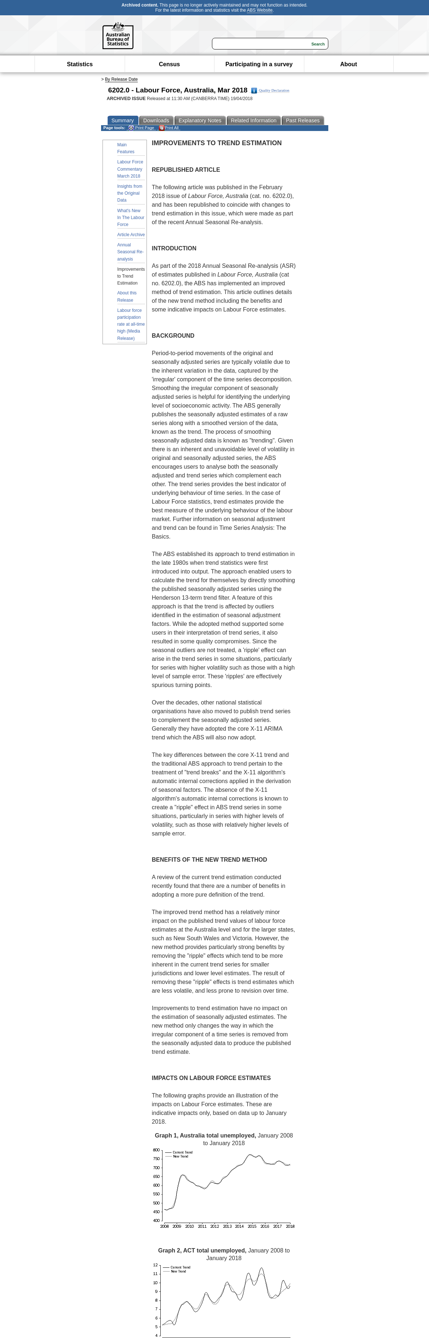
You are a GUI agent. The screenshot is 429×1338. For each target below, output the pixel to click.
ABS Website (259, 10)
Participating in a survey (259, 64)
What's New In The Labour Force (131, 217)
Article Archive (131, 234)
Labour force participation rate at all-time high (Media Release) (131, 324)
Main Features (126, 148)
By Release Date (121, 79)
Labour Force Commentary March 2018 (130, 168)
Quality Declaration (270, 90)
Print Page (141, 128)
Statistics (80, 64)
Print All (169, 128)
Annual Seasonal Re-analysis (130, 251)
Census (169, 64)
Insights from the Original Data (130, 193)
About (348, 64)
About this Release (127, 296)
